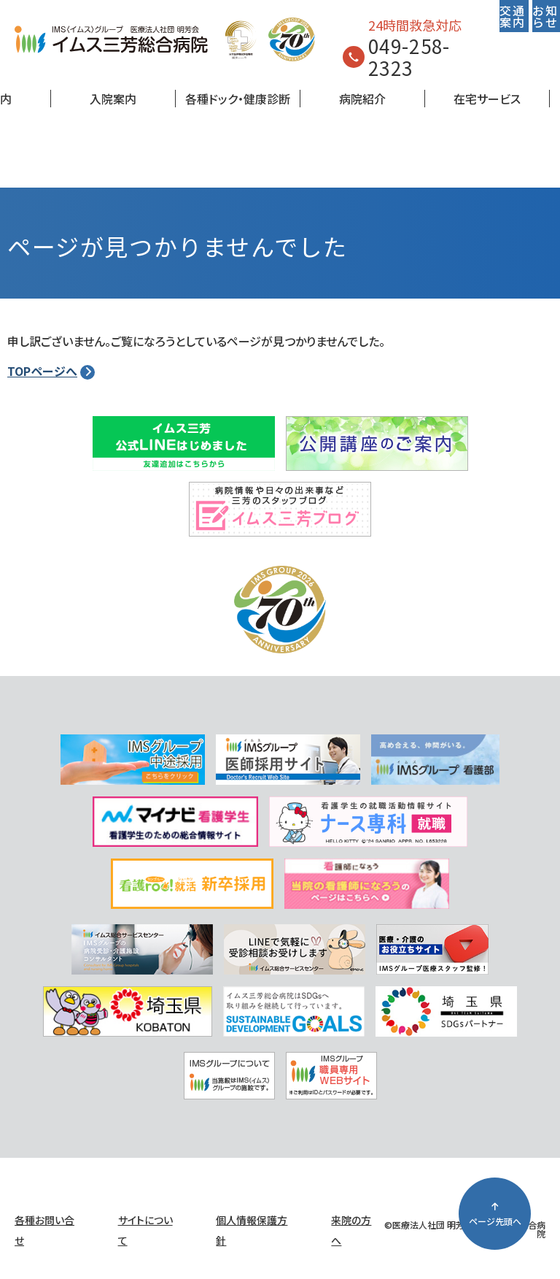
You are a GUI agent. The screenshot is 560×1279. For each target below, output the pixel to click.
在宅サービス (487, 98)
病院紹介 (362, 98)
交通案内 (512, 16)
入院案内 (113, 98)
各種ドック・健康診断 (237, 98)
